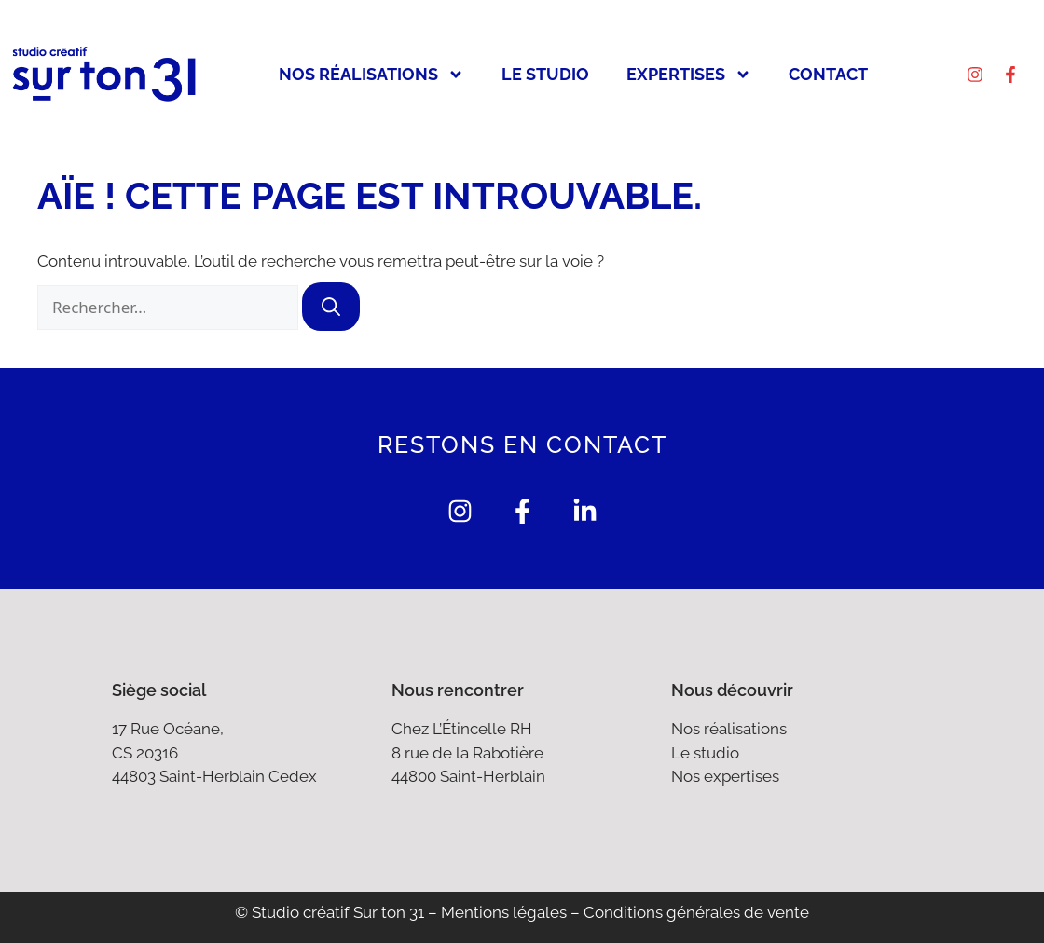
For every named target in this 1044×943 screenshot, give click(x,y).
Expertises (688, 74)
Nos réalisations (371, 74)
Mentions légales (504, 912)
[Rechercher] (331, 306)
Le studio (545, 74)
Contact (828, 74)
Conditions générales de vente (696, 912)
